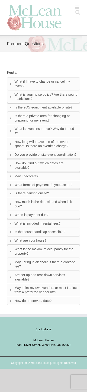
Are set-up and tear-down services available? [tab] (37, 277)
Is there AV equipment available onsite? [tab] (40, 107)
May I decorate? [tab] (23, 176)
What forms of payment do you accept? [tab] (40, 185)
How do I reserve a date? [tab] (30, 301)
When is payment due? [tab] (28, 215)
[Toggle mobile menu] (77, 7)
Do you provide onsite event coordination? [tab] (42, 154)
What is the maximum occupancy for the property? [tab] (41, 251)
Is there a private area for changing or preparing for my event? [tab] (39, 118)
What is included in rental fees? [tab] (35, 223)
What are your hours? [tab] (27, 240)
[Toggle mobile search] (77, 12)
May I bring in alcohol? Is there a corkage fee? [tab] (42, 264)
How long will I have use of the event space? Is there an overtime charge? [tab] (38, 144)
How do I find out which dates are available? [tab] (36, 165)
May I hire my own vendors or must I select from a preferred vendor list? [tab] (43, 290)
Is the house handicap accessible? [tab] (37, 232)
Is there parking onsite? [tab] (29, 193)
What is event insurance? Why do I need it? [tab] (41, 131)
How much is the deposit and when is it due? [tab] (40, 204)
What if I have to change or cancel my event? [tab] (39, 84)
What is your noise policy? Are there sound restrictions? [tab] (43, 97)
